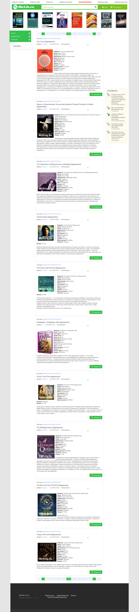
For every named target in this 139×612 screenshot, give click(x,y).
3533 (98, 34)
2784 (84, 34)
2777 (47, 34)
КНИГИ (15, 33)
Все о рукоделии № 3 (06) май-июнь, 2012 (117, 108)
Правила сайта (35, 2)
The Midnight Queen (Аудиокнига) (49, 427)
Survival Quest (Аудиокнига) (47, 217)
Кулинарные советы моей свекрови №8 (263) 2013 (117, 125)
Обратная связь (103, 2)
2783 (79, 34)
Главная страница (18, 2)
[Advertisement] (116, 59)
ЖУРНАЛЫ (16, 39)
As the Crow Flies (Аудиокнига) (48, 376)
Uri (42, 325)
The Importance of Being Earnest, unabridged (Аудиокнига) (59, 164)
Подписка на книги (65, 2)
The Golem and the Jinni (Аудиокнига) (51, 268)
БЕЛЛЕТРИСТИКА (56, 38)
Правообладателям (120, 2)
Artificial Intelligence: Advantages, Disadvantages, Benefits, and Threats (118, 116)
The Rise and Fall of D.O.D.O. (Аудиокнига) (52, 485)
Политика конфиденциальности (57, 597)
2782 (73, 34)
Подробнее (97, 94)
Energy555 (44, 44)
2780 (63, 34)
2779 (58, 34)
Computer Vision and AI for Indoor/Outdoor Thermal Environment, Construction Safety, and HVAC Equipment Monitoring (118, 99)
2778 (52, 34)
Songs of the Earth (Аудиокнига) (49, 534)
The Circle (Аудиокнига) (46, 41)
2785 (89, 34)
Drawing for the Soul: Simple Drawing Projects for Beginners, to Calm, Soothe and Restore (118, 134)
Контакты (49, 2)
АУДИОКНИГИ (46, 38)
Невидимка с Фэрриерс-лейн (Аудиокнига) (53, 322)
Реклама (73, 595)
